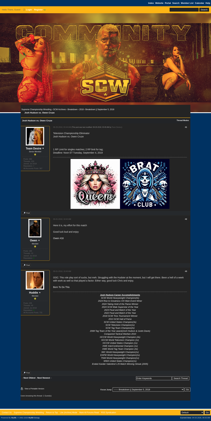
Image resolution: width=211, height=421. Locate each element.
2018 (81, 109)
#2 (186, 219)
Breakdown (72, 109)
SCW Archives (59, 109)
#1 (186, 127)
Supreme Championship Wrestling (36, 109)
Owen (33, 240)
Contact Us (7, 412)
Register (38, 9)
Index (151, 3)
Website (159, 3)
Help (208, 3)
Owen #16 (58, 238)
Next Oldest (29, 378)
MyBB (13, 418)
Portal (168, 3)
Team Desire (33, 148)
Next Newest (43, 378)
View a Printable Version (34, 389)
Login (29, 9)
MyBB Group (33, 418)
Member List (187, 3)
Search (175, 3)
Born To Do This (61, 287)
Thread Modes (183, 120)
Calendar (199, 3)
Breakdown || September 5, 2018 (99, 109)
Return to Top (52, 412)
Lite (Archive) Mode (68, 412)
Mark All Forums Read (89, 412)
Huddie (33, 292)
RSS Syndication (108, 412)
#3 (186, 271)
